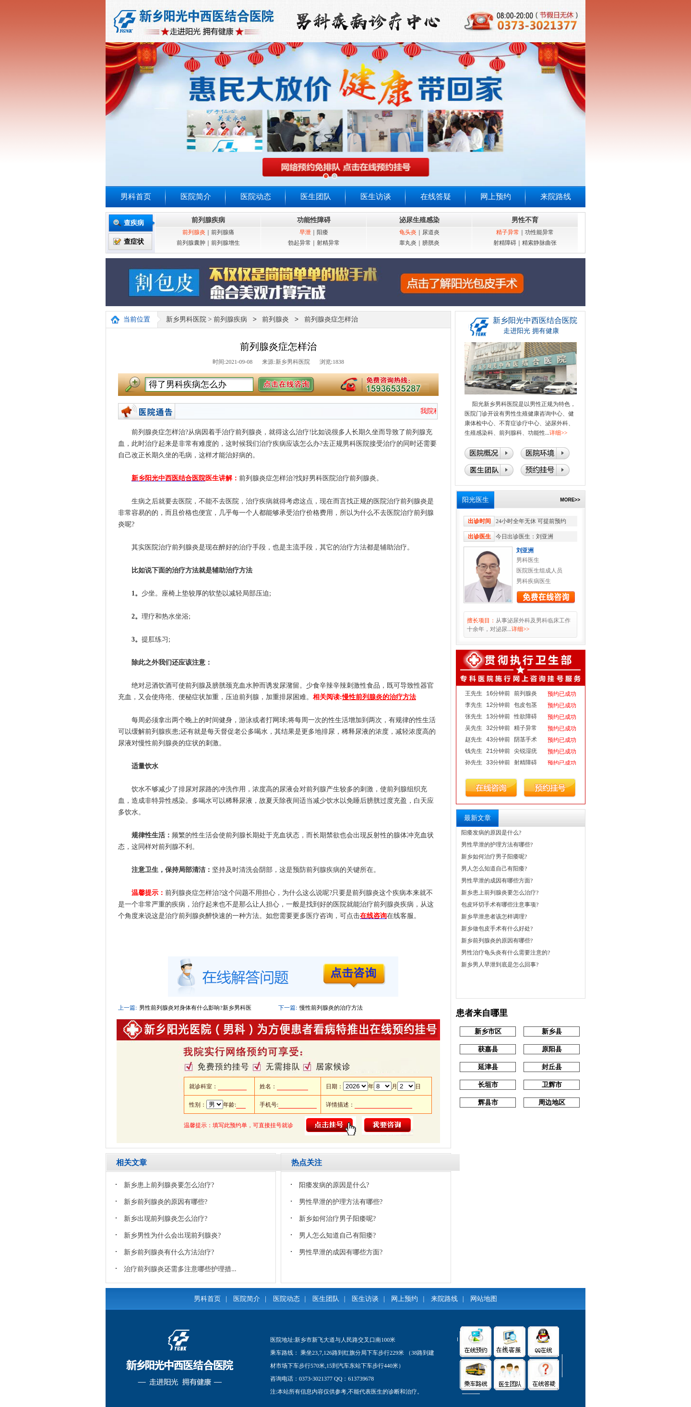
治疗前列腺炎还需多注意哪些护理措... (180, 1269)
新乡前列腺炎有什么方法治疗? (169, 1252)
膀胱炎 (431, 242)
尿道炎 (431, 232)
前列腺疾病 (208, 220)
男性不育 (525, 220)
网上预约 (495, 196)
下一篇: (287, 1007)
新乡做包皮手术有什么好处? (497, 928)
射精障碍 (504, 242)
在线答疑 (435, 196)
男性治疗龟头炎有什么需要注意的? (505, 952)
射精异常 (328, 242)
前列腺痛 (222, 232)
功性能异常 (539, 232)
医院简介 (195, 196)
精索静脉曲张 (539, 242)
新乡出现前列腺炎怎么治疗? (165, 1218)
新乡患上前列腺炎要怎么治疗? (169, 1185)
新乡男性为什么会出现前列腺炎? (172, 1235)
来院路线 (555, 196)
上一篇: (127, 1007)
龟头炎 (408, 232)
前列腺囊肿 (191, 242)
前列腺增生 (225, 242)
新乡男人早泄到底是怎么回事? (499, 964)
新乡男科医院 (186, 319)
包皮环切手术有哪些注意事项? (499, 904)
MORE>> (570, 499)
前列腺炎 (193, 232)
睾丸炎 (408, 242)
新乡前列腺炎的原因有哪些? (165, 1201)
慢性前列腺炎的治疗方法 (331, 1007)
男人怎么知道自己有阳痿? (337, 1235)
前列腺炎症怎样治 (331, 319)
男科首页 (135, 196)
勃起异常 (299, 242)
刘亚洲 (525, 550)
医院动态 (255, 196)
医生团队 (315, 196)
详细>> (558, 432)
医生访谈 (375, 196)
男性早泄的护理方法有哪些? (340, 1201)
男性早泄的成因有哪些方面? (340, 1252)
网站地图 (483, 1298)
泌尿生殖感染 (419, 220)
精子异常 (507, 232)
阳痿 (322, 232)
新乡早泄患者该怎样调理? (494, 916)
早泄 (305, 232)
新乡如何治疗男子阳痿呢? (337, 1218)
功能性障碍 (314, 220)
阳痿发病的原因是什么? (334, 1185)
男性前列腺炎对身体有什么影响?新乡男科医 (195, 1007)
